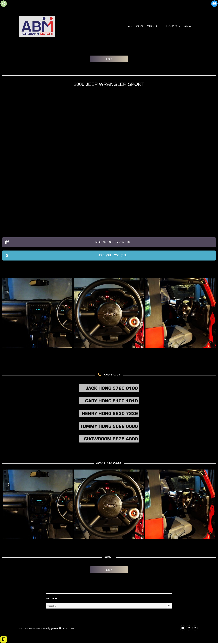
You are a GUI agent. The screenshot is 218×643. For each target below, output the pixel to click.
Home (128, 26)
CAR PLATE (154, 26)
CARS (139, 26)
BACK (109, 59)
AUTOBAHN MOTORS (29, 628)
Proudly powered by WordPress (58, 628)
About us (189, 26)
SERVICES (171, 26)
